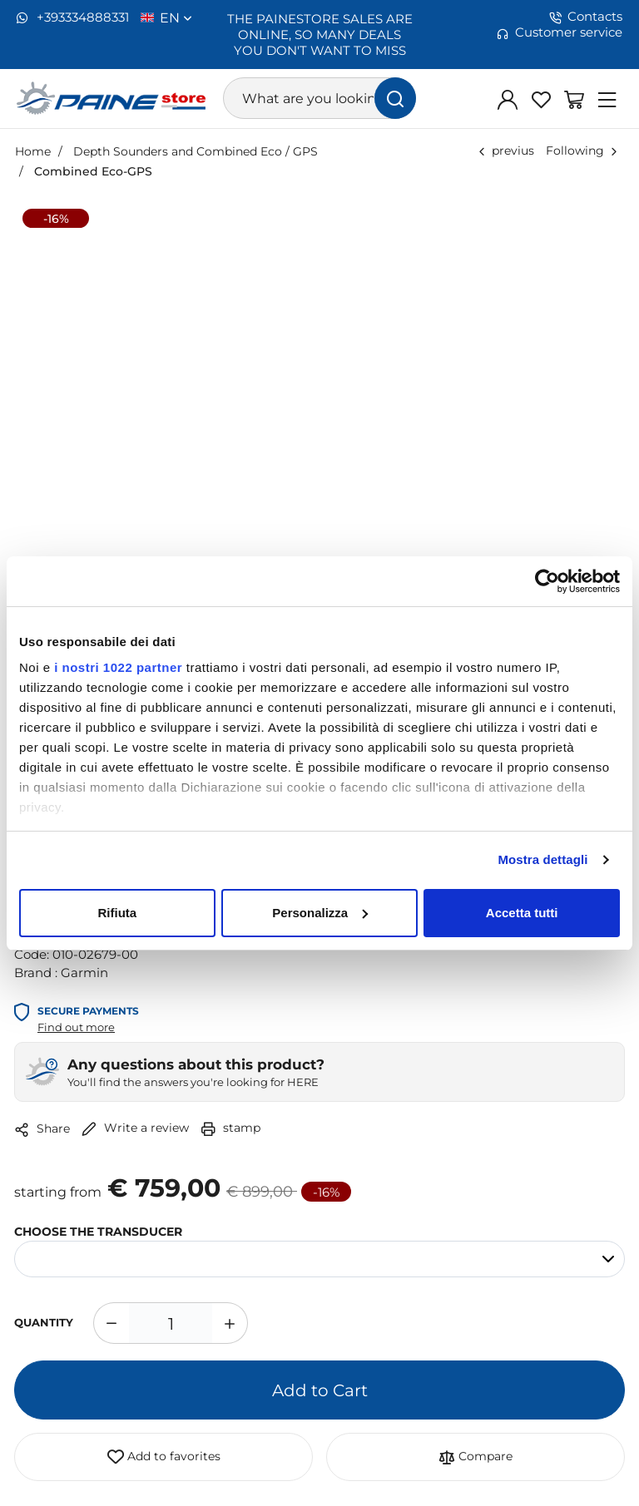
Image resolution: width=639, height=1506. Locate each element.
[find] (395, 98)
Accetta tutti (522, 913)
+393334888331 (73, 17)
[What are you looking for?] (319, 98)
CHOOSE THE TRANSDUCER (98, 1230)
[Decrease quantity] (111, 1323)
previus (513, 150)
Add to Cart (320, 1390)
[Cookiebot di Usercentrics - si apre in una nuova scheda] (547, 581)
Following (575, 150)
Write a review (135, 1127)
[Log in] (508, 99)
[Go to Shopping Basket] (574, 99)
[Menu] (607, 99)
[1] (170, 1323)
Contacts (585, 16)
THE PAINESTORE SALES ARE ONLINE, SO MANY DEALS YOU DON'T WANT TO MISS (320, 34)
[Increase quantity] (230, 1323)
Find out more (76, 1027)
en (176, 17)
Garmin (84, 972)
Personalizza (320, 913)
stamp (230, 1127)
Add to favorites (163, 1457)
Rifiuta (116, 913)
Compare (475, 1457)
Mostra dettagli (542, 859)
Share (42, 1129)
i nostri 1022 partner (118, 667)
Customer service (559, 32)
